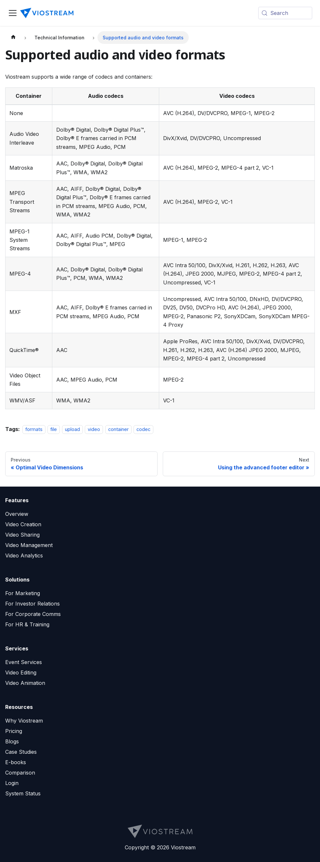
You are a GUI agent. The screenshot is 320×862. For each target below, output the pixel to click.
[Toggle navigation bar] (13, 13)
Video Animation (25, 683)
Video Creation (23, 524)
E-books (15, 762)
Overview (16, 514)
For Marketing (22, 593)
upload (72, 429)
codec (143, 429)
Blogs (12, 741)
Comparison (20, 772)
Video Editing (20, 672)
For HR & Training (27, 624)
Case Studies (21, 752)
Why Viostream (24, 720)
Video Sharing (22, 534)
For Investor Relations (32, 603)
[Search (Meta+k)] (285, 13)
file (53, 429)
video (94, 429)
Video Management (29, 545)
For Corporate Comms (33, 614)
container (118, 429)
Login (12, 783)
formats (34, 429)
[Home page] (13, 37)
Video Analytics (24, 555)
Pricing (13, 731)
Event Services (23, 662)
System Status (23, 793)
